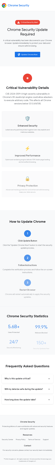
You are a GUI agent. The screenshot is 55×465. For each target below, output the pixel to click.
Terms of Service (34, 439)
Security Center (7, 439)
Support (46, 439)
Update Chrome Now (27, 54)
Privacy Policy (20, 439)
